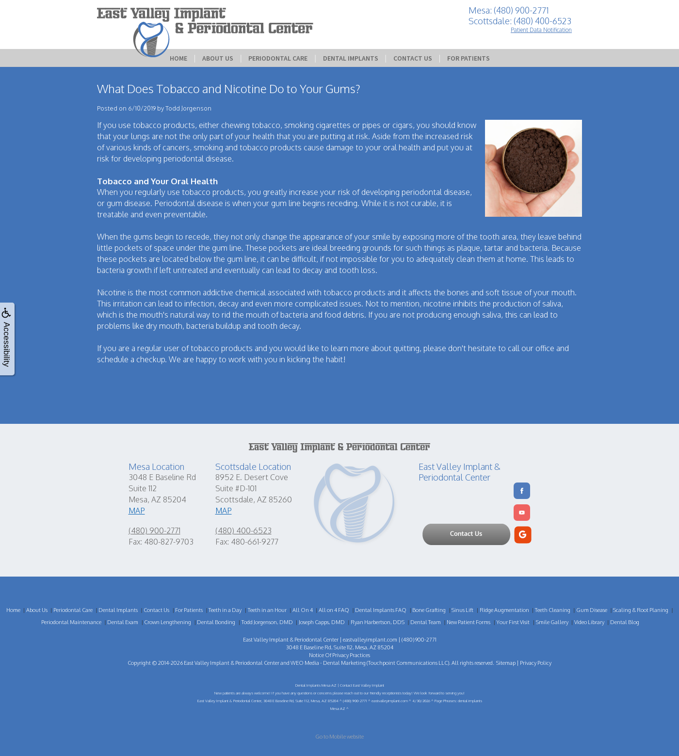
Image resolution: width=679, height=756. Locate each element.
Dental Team (425, 622)
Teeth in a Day (225, 610)
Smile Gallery (552, 622)
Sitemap (506, 662)
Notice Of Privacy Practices (339, 655)
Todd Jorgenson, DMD (267, 622)
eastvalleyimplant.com (370, 639)
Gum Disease (591, 610)
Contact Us (412, 58)
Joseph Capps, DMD (322, 622)
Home (178, 58)
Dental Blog (624, 622)
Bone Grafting (429, 610)
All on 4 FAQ (334, 610)
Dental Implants (350, 58)
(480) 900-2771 (154, 530)
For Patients (468, 58)
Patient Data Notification (541, 29)
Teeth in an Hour (267, 610)
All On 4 (302, 610)
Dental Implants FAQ (380, 610)
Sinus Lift (462, 610)
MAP (137, 510)
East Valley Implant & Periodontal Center (231, 662)
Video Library (589, 622)
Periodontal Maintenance (71, 622)
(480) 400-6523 (243, 530)
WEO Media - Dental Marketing (328, 662)
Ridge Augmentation (504, 610)
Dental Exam (122, 622)
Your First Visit (513, 622)
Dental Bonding (216, 622)
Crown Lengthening (167, 622)
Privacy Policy (535, 662)
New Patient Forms (468, 622)
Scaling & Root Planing (640, 610)
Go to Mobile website (339, 736)
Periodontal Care (277, 58)
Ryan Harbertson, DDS (377, 622)
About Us (217, 58)
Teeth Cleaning (552, 610)
